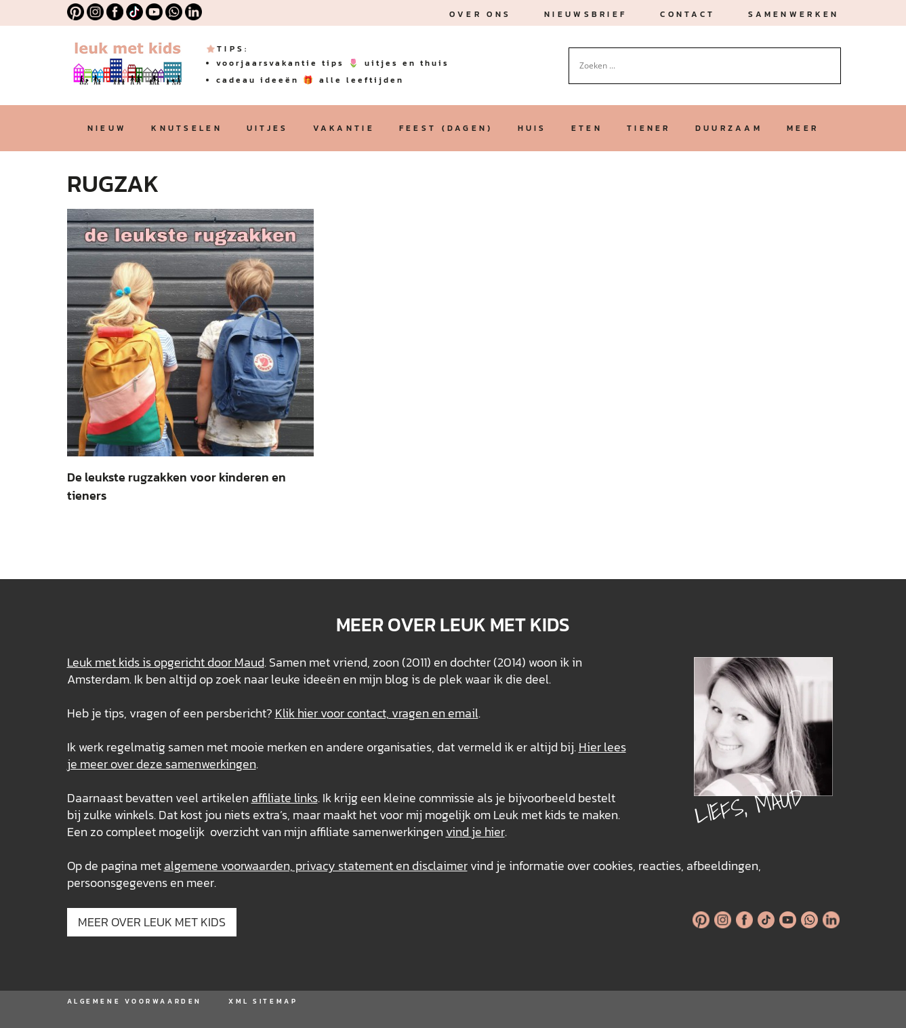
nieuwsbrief (585, 14)
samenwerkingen (210, 764)
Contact (687, 14)
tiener (649, 128)
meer (803, 128)
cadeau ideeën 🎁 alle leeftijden (310, 80)
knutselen (186, 128)
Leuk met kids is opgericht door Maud (165, 662)
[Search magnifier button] (830, 57)
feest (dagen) (446, 128)
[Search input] (698, 65)
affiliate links (284, 798)
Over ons (480, 14)
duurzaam (728, 128)
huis (532, 128)
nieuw (107, 128)
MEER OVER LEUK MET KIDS (152, 922)
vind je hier (475, 832)
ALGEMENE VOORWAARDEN (134, 1001)
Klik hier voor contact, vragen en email (376, 713)
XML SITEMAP (262, 1001)
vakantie (344, 128)
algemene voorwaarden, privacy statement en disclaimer (316, 865)
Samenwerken (793, 14)
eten (586, 128)
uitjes (268, 128)
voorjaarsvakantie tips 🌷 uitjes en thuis (332, 63)
